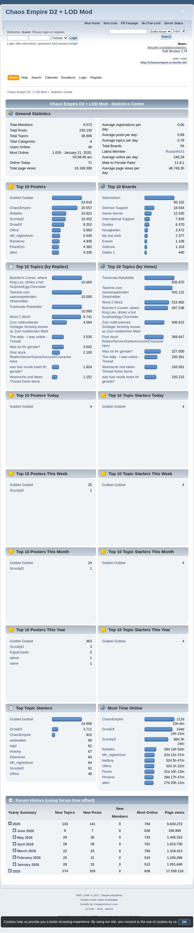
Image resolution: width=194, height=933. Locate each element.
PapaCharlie (19, 652)
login (46, 32)
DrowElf (16, 225)
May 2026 (24, 838)
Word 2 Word (20, 317)
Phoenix (108, 777)
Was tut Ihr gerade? (25, 347)
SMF (79, 895)
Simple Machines (111, 895)
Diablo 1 (108, 252)
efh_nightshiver (21, 236)
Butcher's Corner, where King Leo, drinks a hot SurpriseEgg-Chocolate (28, 282)
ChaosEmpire (20, 208)
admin (14, 658)
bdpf (13, 746)
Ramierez (17, 241)
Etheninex (17, 757)
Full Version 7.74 (174, 51)
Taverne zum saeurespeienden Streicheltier (23, 296)
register (59, 32)
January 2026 (28, 865)
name (14, 663)
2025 (16, 871)
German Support (115, 208)
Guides (107, 225)
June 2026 (25, 831)
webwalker (18, 740)
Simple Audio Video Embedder (99, 899)
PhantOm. (17, 247)
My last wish (111, 236)
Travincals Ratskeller (26, 307)
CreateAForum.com (105, 904)
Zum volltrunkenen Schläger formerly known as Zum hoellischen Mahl (29, 326)
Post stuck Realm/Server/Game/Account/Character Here (40, 357)
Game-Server (112, 213)
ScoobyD (17, 219)
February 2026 (29, 858)
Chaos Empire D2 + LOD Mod (49, 11)
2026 (16, 824)
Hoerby (15, 752)
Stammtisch (111, 198)
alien (13, 252)
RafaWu (16, 213)
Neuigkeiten (111, 230)
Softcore (108, 247)
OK (184, 922)
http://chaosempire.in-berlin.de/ (163, 62)
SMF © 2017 (92, 895)
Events (107, 241)
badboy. (108, 760)
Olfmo (14, 230)
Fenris (107, 772)
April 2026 (25, 844)
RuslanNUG (175, 152)
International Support (118, 219)
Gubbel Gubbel (21, 198)
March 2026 (26, 851)
